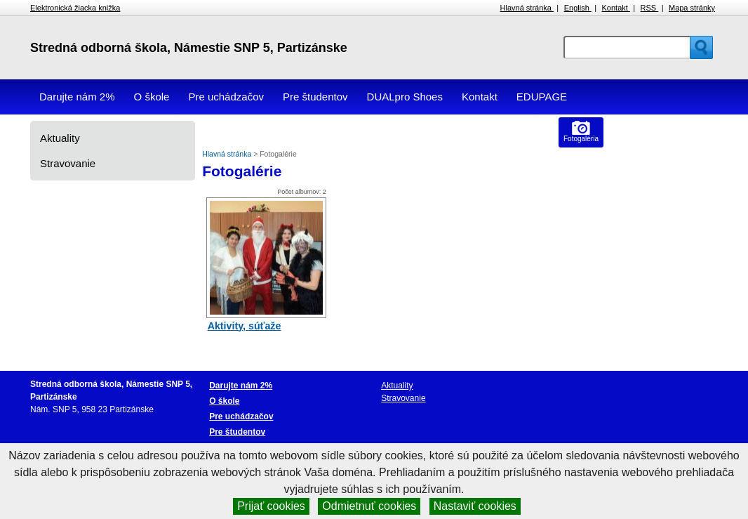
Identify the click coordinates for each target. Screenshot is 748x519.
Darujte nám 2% (77, 97)
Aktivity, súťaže (244, 325)
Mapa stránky (692, 8)
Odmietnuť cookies (369, 506)
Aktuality (60, 138)
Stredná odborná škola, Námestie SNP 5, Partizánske (188, 48)
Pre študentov (315, 97)
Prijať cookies (271, 506)
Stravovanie (67, 163)
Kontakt (616, 8)
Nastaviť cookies (475, 506)
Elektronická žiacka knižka (75, 8)
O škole (152, 97)
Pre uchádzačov (226, 97)
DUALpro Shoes (405, 97)
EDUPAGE (541, 97)
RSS (650, 8)
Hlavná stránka (527, 8)
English (578, 8)
